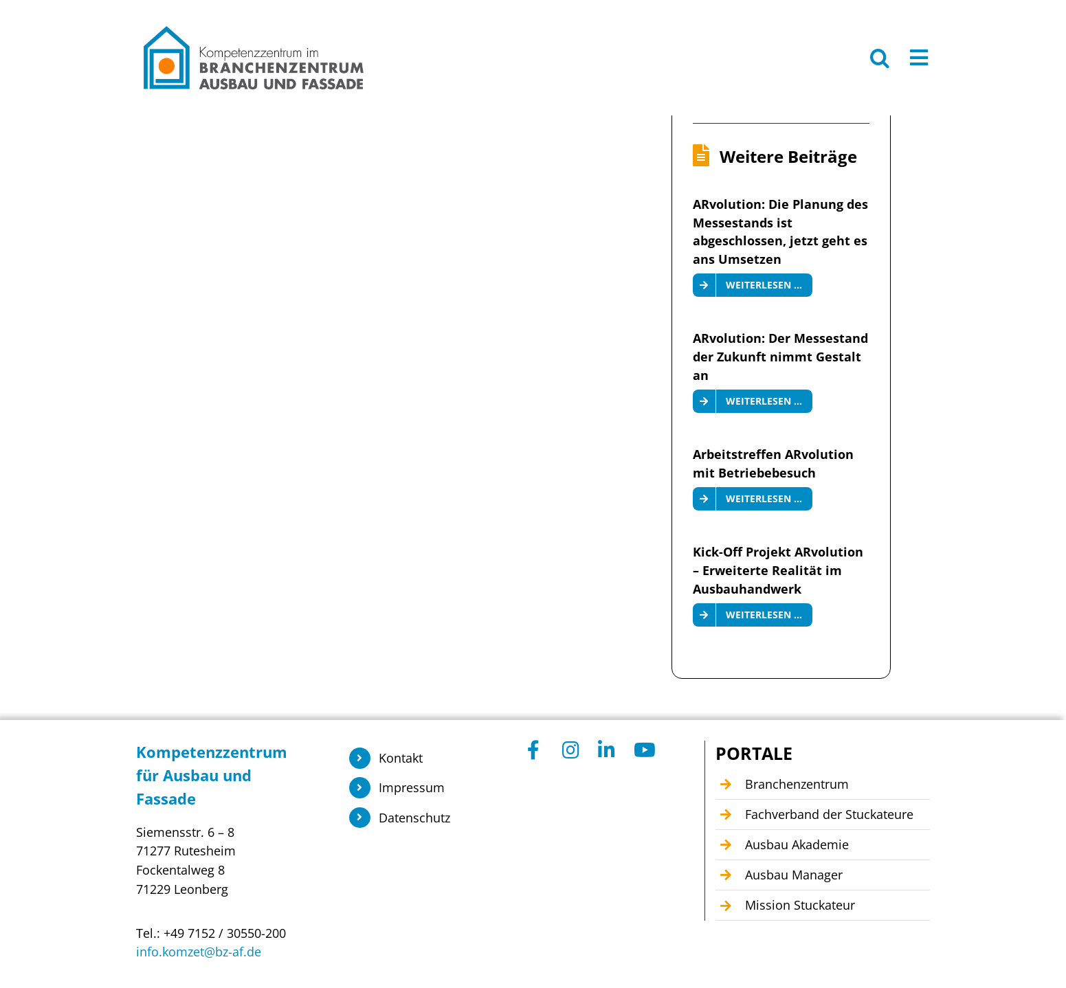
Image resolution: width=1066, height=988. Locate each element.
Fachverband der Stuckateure (829, 814)
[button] (879, 58)
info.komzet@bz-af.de (198, 951)
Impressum (412, 787)
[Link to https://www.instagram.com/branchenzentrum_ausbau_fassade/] (572, 750)
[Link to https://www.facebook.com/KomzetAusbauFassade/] (537, 750)
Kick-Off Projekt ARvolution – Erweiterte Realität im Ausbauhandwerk (778, 569)
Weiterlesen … (764, 284)
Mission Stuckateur (800, 905)
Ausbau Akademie (797, 844)
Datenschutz (414, 817)
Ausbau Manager (794, 874)
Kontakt (401, 758)
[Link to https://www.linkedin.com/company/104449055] (608, 750)
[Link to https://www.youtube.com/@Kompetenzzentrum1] (644, 750)
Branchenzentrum (797, 784)
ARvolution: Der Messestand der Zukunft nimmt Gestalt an (780, 356)
